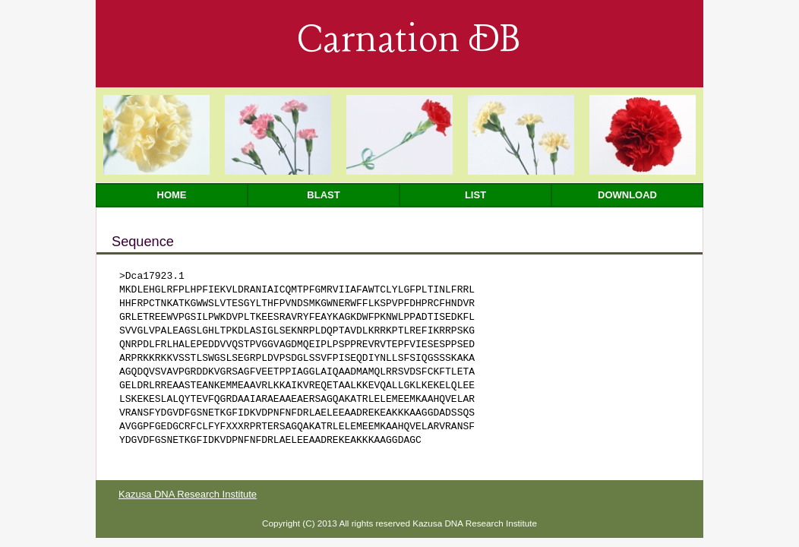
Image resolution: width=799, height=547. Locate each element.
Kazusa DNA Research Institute (187, 494)
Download (627, 195)
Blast (323, 195)
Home (172, 195)
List (475, 195)
